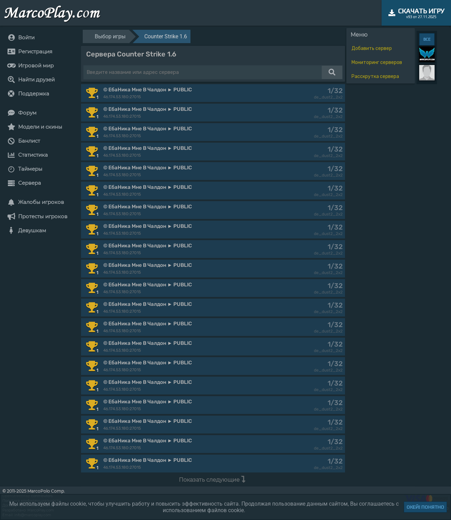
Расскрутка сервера (375, 76)
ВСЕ (426, 39)
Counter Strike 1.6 (165, 36)
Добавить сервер (371, 48)
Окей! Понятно (425, 507)
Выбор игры (110, 36)
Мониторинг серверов (376, 62)
